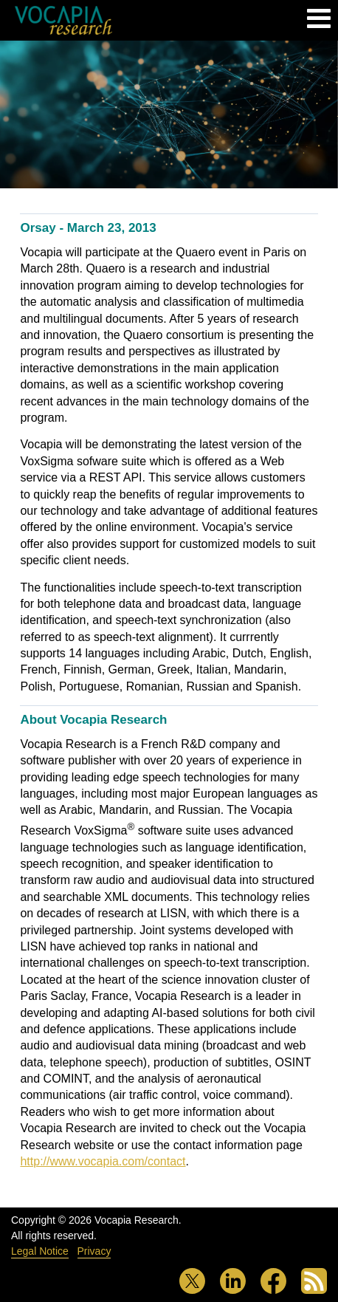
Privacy (94, 1251)
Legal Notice (40, 1251)
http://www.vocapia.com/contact (102, 1161)
